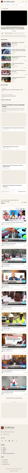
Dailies (3, 448)
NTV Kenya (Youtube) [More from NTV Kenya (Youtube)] (6, 224)
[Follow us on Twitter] (2, 440)
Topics (3, 450)
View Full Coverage (22, 191)
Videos (16, 4)
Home (2, 4)
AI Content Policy (5, 464)
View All (24, 202)
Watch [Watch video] (24, 224)
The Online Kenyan (9, 1)
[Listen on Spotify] (9, 440)
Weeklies (3, 449)
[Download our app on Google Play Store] (13, 440)
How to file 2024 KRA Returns (8, 453)
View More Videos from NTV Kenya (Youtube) (14, 398)
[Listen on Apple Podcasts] (5, 440)
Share (14, 31)
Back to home (5, 8)
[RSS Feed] (16, 440)
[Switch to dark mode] (23, 2)
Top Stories (7, 4)
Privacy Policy (4, 460)
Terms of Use (4, 462)
